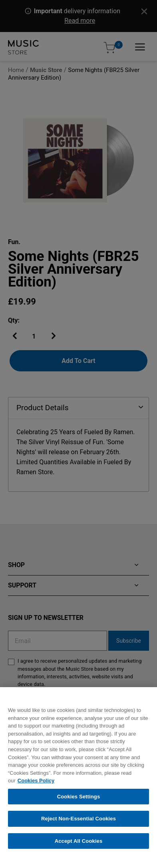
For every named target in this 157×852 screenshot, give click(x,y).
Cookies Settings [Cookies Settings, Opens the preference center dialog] (78, 800)
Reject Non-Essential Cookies (78, 823)
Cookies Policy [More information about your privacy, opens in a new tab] (36, 785)
